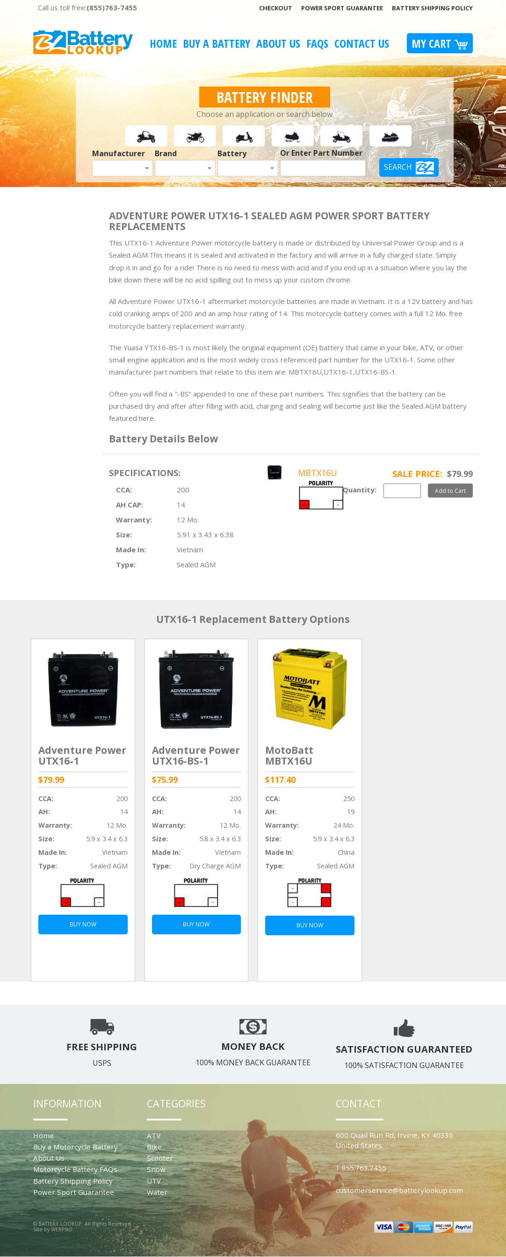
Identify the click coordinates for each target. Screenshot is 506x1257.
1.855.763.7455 (361, 1167)
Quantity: (359, 489)
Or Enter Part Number (321, 153)
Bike (154, 1146)
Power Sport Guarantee (342, 8)
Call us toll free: (87, 7)
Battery (231, 153)
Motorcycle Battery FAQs (75, 1169)
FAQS (317, 43)
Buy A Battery (216, 43)
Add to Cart (450, 490)
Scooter (160, 1158)
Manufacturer (118, 153)
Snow (156, 1169)
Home (163, 43)
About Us (278, 43)
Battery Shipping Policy (432, 8)
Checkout (275, 8)
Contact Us (361, 43)
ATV (153, 1135)
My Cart (440, 43)
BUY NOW (83, 924)
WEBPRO (61, 1229)
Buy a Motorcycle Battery (75, 1146)
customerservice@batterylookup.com (399, 1190)
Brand (166, 153)
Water (157, 1192)
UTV (154, 1180)
